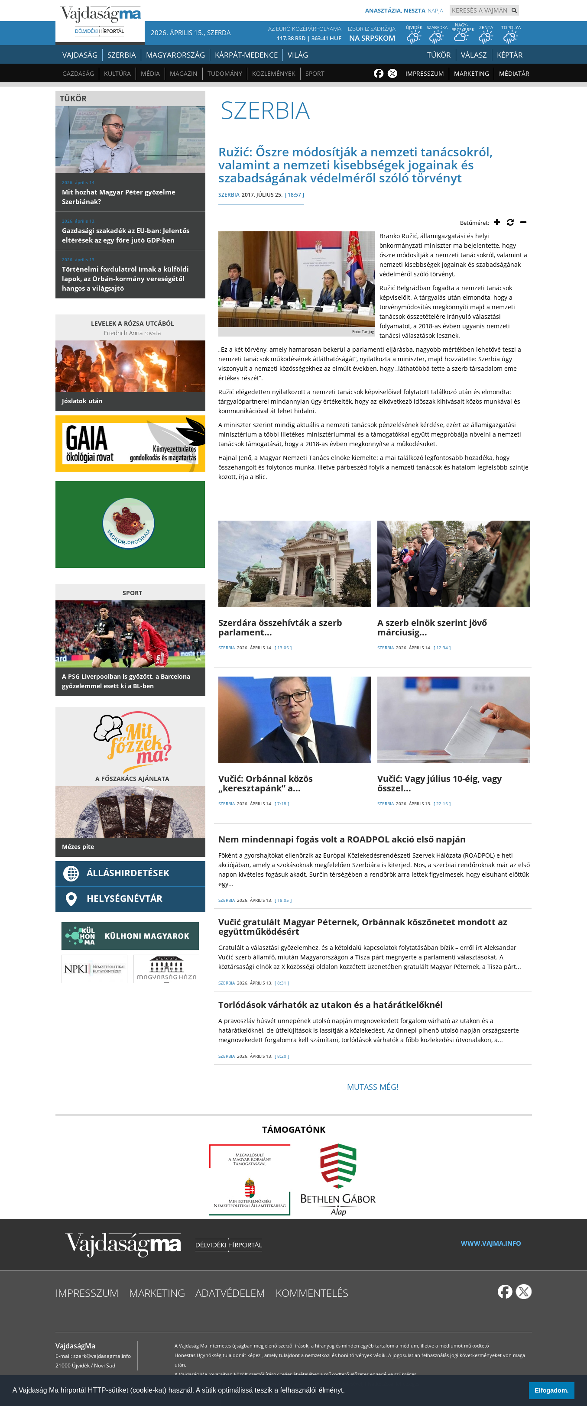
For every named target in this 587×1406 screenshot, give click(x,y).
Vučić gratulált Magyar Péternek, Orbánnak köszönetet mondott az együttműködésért (362, 926)
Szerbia (121, 55)
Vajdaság (79, 55)
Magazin (184, 73)
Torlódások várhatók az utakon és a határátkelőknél (330, 1005)
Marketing (471, 73)
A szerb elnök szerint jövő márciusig (432, 627)
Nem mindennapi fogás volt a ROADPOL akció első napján (342, 839)
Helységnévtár (112, 898)
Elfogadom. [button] (551, 1390)
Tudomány (225, 73)
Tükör (439, 55)
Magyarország (175, 55)
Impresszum (424, 73)
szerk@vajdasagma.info (102, 1356)
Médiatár (514, 73)
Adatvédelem (230, 1293)
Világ (298, 55)
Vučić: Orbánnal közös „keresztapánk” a (265, 783)
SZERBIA (229, 194)
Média (150, 73)
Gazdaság (78, 73)
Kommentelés (312, 1293)
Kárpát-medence (246, 55)
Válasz (474, 55)
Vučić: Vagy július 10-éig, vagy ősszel (439, 783)
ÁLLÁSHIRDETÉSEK (115, 873)
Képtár (510, 55)
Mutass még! (373, 1087)
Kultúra (117, 73)
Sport (314, 73)
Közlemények (273, 73)
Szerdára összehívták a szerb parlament (280, 627)
